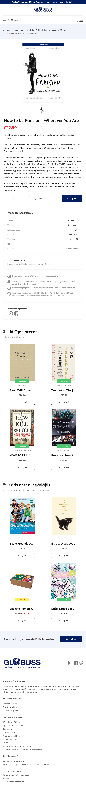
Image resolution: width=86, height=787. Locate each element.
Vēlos (38, 198)
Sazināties (71, 639)
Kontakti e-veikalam (12, 771)
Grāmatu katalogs (11, 703)
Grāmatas (6, 30)
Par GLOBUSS (9, 739)
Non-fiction (42, 30)
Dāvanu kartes (9, 732)
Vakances (7, 742)
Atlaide (22, 599)
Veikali (6, 778)
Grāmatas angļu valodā (24, 30)
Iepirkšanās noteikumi (13, 725)
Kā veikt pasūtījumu (12, 722)
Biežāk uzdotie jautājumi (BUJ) (17, 746)
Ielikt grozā (72, 198)
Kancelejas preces (11, 710)
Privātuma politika (11, 736)
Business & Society (59, 30)
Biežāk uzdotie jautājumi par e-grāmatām (22, 749)
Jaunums (22, 381)
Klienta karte (9, 729)
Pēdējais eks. (43, 44)
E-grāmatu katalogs (12, 707)
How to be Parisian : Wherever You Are (22, 34)
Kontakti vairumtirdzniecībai (16, 775)
